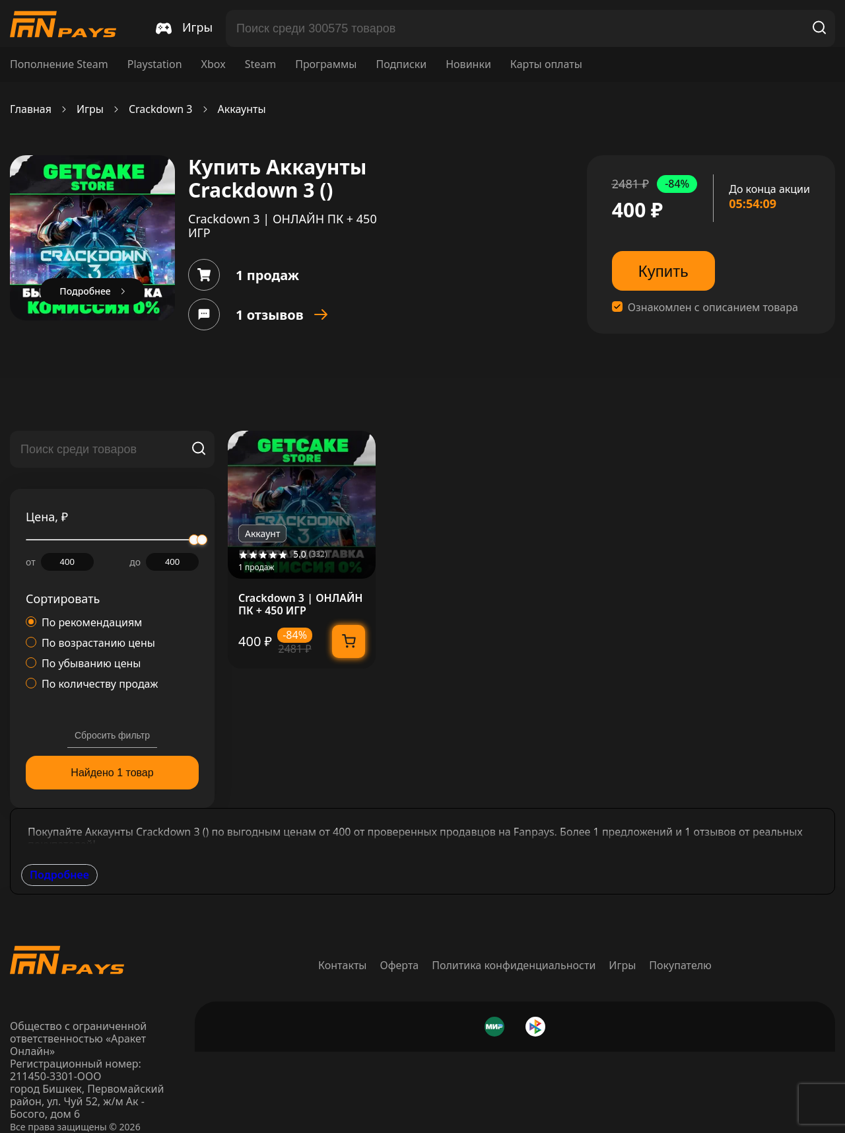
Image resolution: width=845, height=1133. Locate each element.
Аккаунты (242, 109)
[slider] (202, 539)
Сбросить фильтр (112, 735)
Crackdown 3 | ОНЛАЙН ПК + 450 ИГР (300, 604)
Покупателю (680, 965)
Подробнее (59, 874)
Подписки (401, 64)
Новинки (468, 64)
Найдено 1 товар (112, 772)
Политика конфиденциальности (513, 965)
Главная (30, 109)
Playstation (154, 64)
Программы (325, 64)
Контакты (342, 965)
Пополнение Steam (59, 64)
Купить (663, 271)
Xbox (213, 64)
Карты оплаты (546, 64)
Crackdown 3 (161, 109)
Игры (90, 109)
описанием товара (750, 307)
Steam (261, 64)
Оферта (399, 965)
